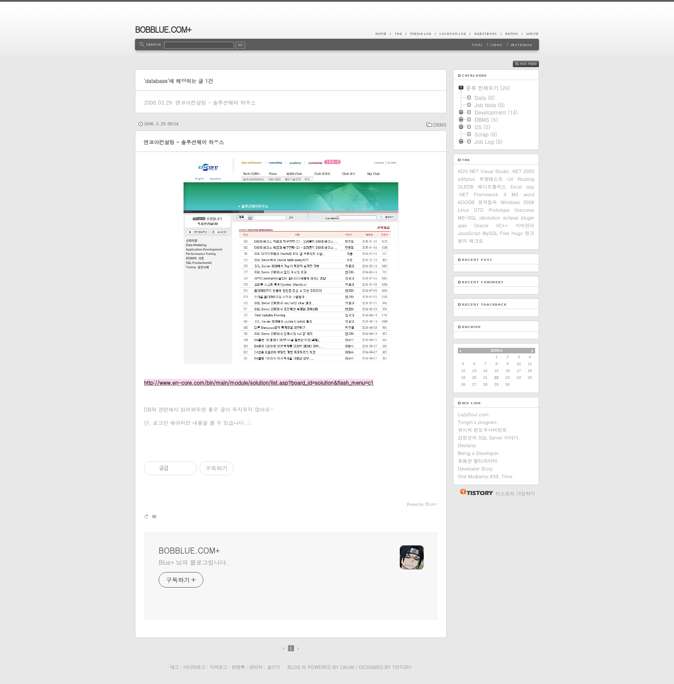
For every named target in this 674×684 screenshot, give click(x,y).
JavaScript (469, 233)
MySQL (490, 233)
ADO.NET (468, 171)
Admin (511, 33)
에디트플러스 (492, 186)
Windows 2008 (517, 202)
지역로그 (218, 667)
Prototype (499, 210)
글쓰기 (273, 667)
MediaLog (420, 33)
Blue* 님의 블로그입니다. (193, 562)
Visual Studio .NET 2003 (507, 171)
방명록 (238, 667)
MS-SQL (467, 217)
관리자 (255, 667)
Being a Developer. (479, 453)
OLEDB (466, 186)
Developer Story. (476, 468)
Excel (516, 186)
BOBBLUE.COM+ (163, 29)
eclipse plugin (518, 217)
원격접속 (487, 202)
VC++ (502, 225)
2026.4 (496, 350)
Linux (463, 210)
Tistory (402, 667)
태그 (174, 667)
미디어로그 (194, 667)
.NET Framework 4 (482, 194)
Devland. (467, 445)
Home (383, 33)
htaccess (524, 210)
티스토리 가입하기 (515, 493)
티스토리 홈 (474, 492)
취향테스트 (491, 179)
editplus (466, 179)
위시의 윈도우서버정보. (483, 430)
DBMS (440, 124)
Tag (398, 33)
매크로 (476, 241)
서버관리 (524, 225)
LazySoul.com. (474, 414)
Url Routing (520, 179)
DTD (479, 210)
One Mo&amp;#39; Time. (486, 476)
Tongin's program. (478, 422)
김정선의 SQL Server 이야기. (489, 437)
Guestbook (485, 33)
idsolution (489, 217)
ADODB (466, 202)
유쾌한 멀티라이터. (478, 461)
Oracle (481, 225)
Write (530, 33)
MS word (523, 194)
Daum (347, 667)
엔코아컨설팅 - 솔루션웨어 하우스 (215, 102)
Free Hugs (511, 233)
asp (530, 186)
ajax (462, 225)
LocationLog (452, 33)
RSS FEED (532, 64)
